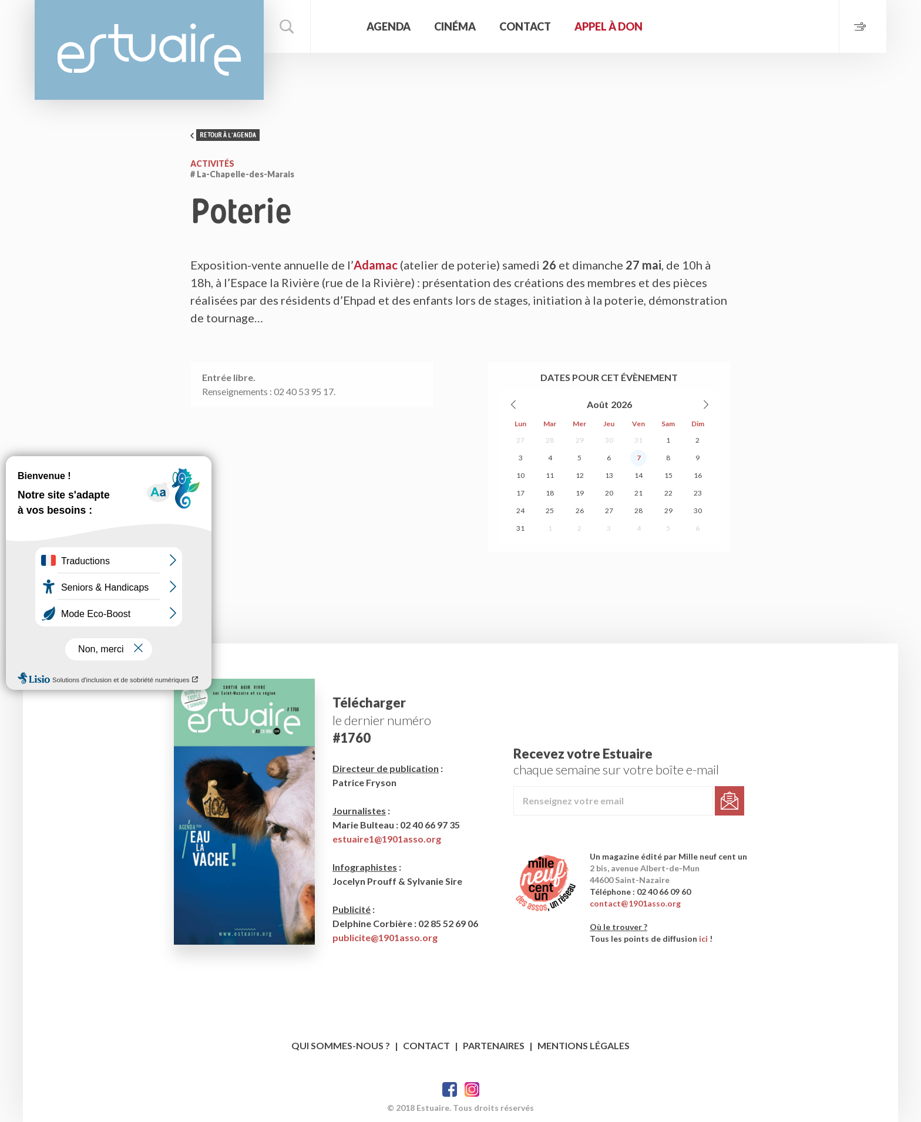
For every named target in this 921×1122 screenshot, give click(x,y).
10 (520, 475)
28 (550, 440)
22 (668, 492)
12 (580, 475)
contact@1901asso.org (635, 903)
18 (550, 492)
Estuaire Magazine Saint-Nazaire (149, 50)
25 (550, 510)
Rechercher (287, 26)
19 (580, 492)
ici (703, 939)
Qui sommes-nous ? (340, 1045)
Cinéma (455, 26)
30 (609, 440)
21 (638, 492)
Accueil (337, 26)
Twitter (472, 1089)
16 (698, 475)
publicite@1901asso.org (385, 937)
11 (550, 475)
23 (698, 492)
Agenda (389, 26)
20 (609, 492)
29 (580, 440)
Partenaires (494, 1045)
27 (520, 440)
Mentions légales (583, 1045)
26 (580, 510)
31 (638, 440)
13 (609, 475)
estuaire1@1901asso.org (386, 838)
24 (520, 510)
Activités (212, 164)
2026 (621, 404)
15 (668, 475)
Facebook (449, 1089)
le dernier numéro (381, 720)
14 (638, 475)
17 (520, 492)
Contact (525, 26)
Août (598, 404)
